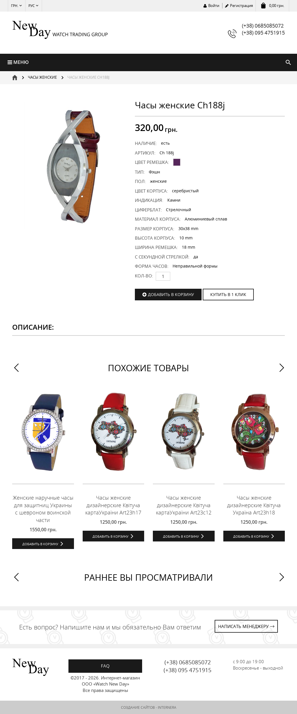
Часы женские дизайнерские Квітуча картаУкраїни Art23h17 (113, 505)
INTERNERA (167, 707)
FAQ (105, 666)
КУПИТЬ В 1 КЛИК (228, 294)
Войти (213, 5)
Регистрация (241, 5)
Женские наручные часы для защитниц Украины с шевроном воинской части (43, 508)
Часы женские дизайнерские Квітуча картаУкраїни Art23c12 (183, 505)
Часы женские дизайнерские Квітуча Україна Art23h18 (254, 505)
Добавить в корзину (171, 294)
